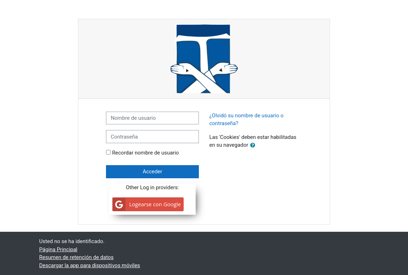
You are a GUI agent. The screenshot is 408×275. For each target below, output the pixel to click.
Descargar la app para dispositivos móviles (89, 265)
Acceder (152, 171)
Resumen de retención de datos (76, 257)
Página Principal (58, 249)
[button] (254, 145)
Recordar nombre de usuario (145, 153)
